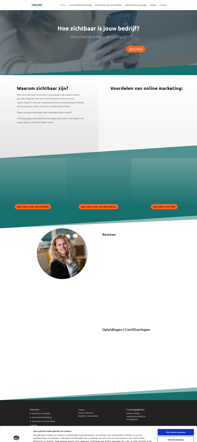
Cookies (81, 410)
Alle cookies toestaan (175, 417)
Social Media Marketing (80, 5)
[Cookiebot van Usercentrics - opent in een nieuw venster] (16, 437)
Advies (153, 5)
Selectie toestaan (176, 424)
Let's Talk (135, 49)
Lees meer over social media (33, 206)
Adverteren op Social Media (108, 5)
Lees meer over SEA (164, 206)
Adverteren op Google (136, 5)
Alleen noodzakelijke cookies (176, 431)
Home (63, 5)
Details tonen (137, 437)
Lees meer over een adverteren (98, 206)
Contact (163, 5)
